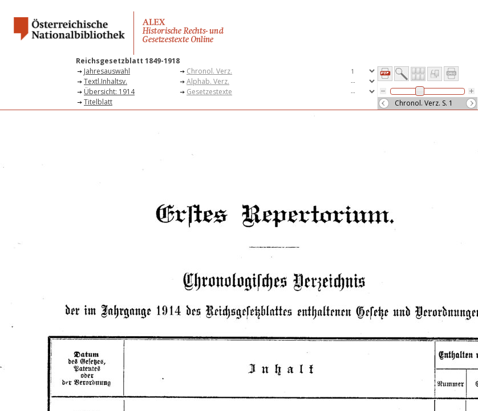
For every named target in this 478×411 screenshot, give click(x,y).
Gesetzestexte (209, 91)
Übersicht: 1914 (109, 91)
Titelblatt (98, 102)
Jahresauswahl (107, 71)
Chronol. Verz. (209, 71)
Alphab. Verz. (208, 81)
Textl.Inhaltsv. (105, 81)
